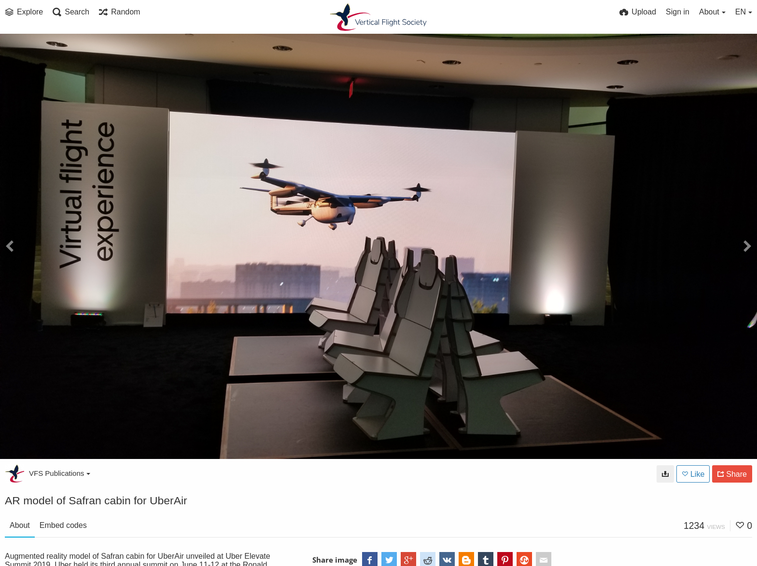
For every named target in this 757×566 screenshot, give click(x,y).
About (20, 525)
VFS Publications (59, 473)
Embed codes (63, 525)
